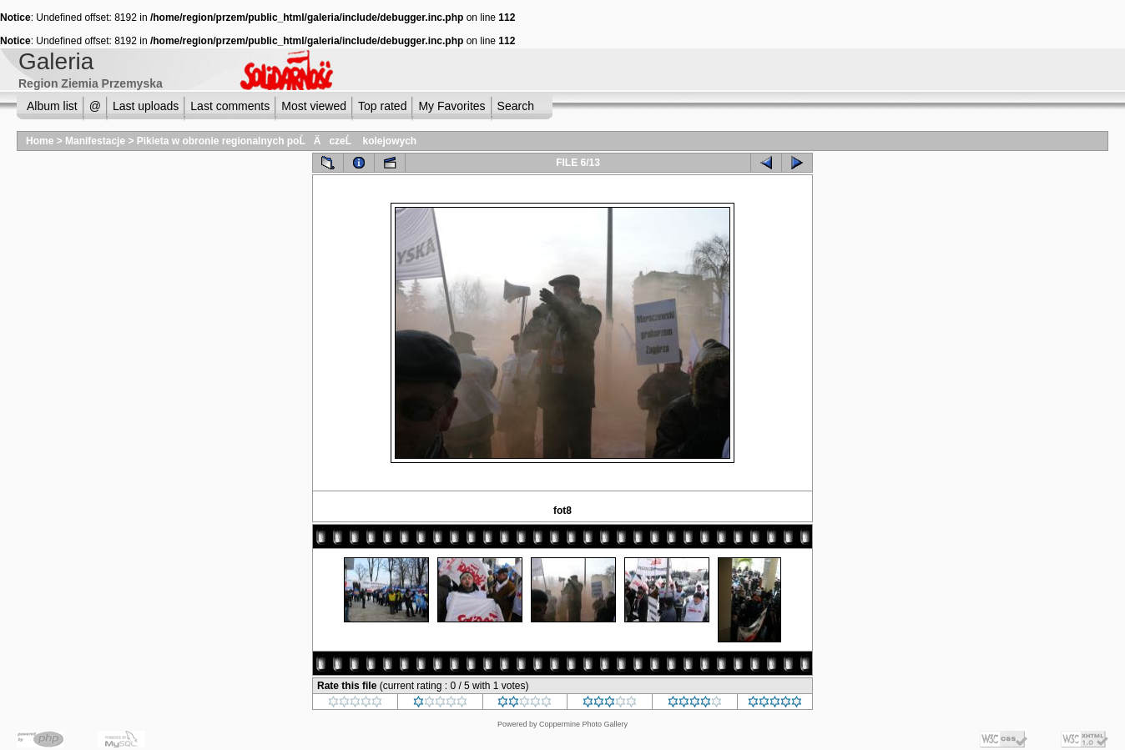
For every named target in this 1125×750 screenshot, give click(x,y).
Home (39, 141)
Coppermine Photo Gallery (583, 724)
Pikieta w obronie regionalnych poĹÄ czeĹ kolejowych (276, 141)
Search (515, 106)
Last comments (230, 106)
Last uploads (146, 106)
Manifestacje (95, 141)
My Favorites (451, 106)
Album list (52, 106)
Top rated (382, 106)
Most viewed (313, 106)
